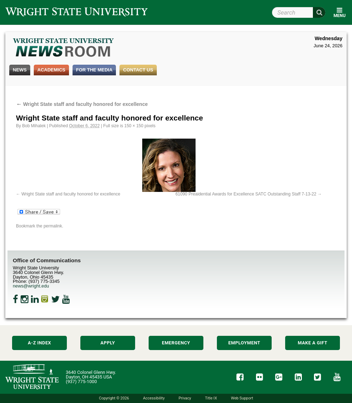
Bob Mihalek (34, 125)
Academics (51, 69)
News (20, 69)
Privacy (184, 398)
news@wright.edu (31, 286)
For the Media (94, 69)
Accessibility (154, 398)
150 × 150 (134, 125)
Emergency (176, 342)
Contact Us (138, 69)
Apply (108, 342)
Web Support (242, 398)
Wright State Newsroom (63, 48)
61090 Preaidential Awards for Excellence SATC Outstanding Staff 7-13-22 (245, 194)
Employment (244, 342)
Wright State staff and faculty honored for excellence (82, 104)
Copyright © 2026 (114, 398)
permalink (52, 226)
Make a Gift (312, 342)
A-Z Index (39, 342)
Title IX (211, 398)
